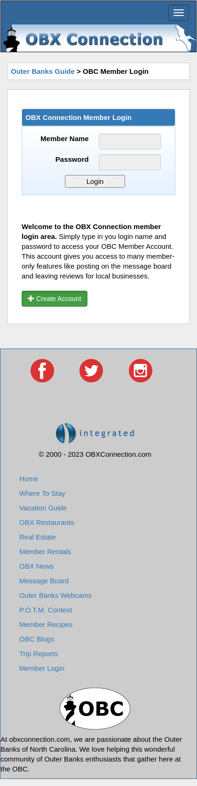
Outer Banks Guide (43, 71)
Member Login (41, 668)
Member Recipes (45, 624)
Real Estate (37, 537)
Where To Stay (42, 493)
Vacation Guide (43, 508)
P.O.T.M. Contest (45, 610)
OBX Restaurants (46, 522)
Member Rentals (45, 552)
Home (28, 479)
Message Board (44, 581)
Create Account (54, 298)
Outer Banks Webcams (55, 595)
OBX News (36, 566)
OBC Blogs (36, 639)
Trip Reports (38, 654)
